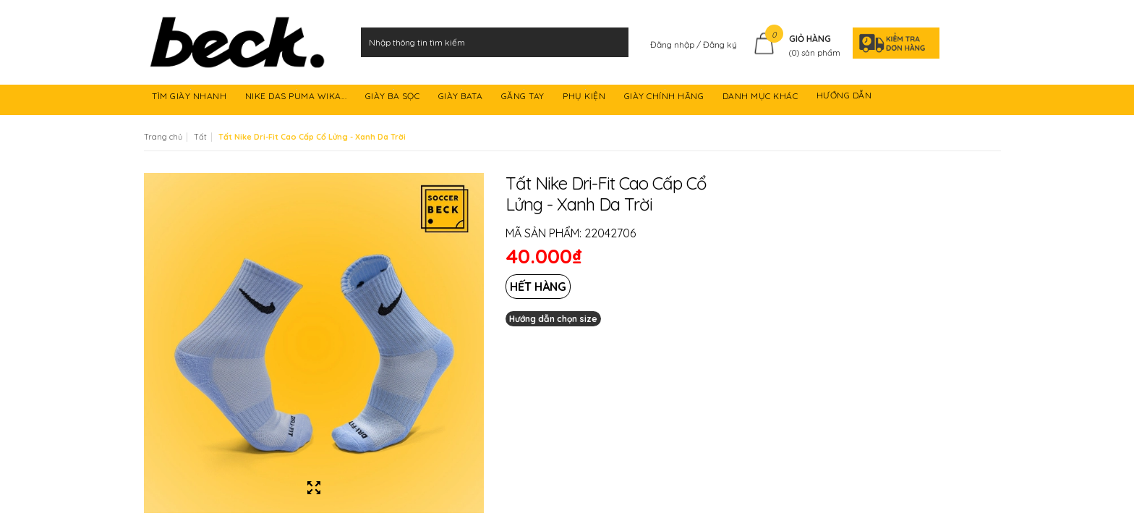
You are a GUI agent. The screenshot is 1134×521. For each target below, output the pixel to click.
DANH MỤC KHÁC (761, 98)
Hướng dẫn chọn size (553, 318)
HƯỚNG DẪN (845, 98)
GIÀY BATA (461, 98)
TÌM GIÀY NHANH (190, 98)
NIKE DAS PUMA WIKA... (297, 98)
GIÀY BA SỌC (393, 98)
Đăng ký (720, 44)
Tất (200, 137)
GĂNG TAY (524, 98)
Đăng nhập (673, 44)
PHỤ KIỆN (585, 98)
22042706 (610, 233)
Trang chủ (163, 137)
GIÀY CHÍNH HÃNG (665, 98)
